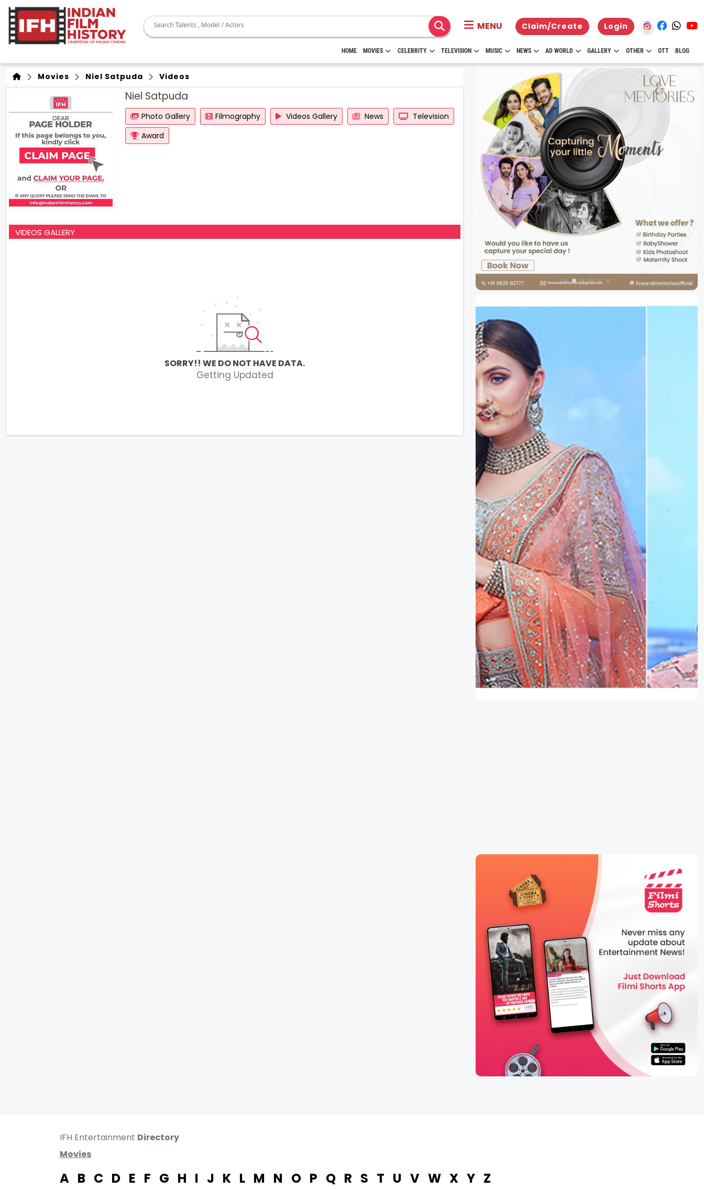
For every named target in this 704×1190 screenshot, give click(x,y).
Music (498, 51)
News (527, 51)
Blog (682, 50)
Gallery (603, 51)
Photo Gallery (160, 116)
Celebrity (416, 51)
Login (616, 26)
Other (639, 51)
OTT (663, 50)
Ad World (563, 51)
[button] (483, 26)
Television (460, 51)
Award (147, 135)
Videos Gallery (306, 116)
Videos (172, 76)
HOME (349, 50)
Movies (377, 51)
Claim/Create (552, 26)
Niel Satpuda (112, 76)
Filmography (232, 116)
